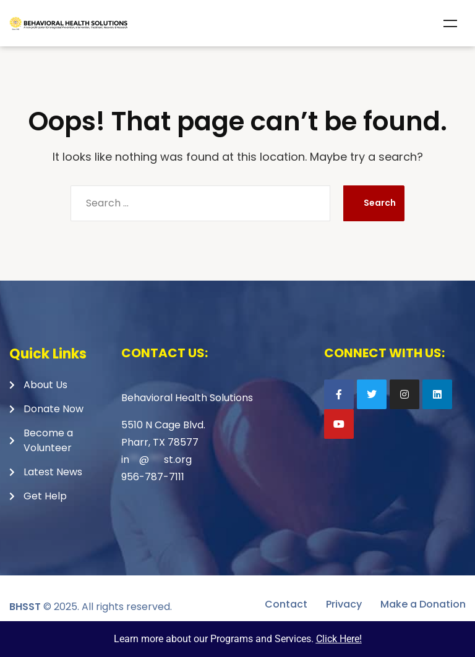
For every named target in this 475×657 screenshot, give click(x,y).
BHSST (25, 607)
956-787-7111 (152, 477)
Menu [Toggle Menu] (450, 23)
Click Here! (339, 639)
